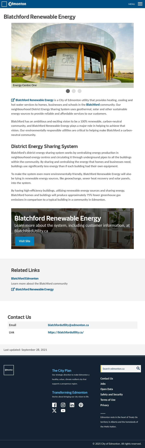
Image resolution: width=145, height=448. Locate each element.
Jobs (103, 384)
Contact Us (107, 378)
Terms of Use (108, 400)
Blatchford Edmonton (24, 278)
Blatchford (93, 104)
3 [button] (80, 91)
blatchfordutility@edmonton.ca (68, 325)
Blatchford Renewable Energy (34, 100)
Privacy (105, 405)
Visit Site (24, 241)
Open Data (107, 389)
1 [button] (68, 91)
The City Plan (61, 370)
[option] (72, 55)
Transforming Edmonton (69, 392)
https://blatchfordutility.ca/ (66, 332)
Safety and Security (112, 394)
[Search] (117, 368)
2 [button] (74, 91)
